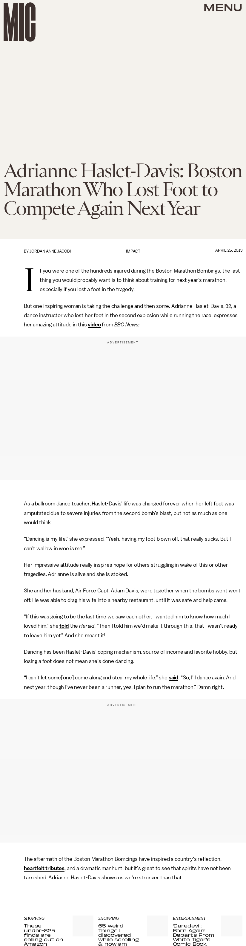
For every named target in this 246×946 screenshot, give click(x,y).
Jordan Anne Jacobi (50, 251)
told (64, 626)
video (94, 324)
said (173, 677)
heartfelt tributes (44, 868)
